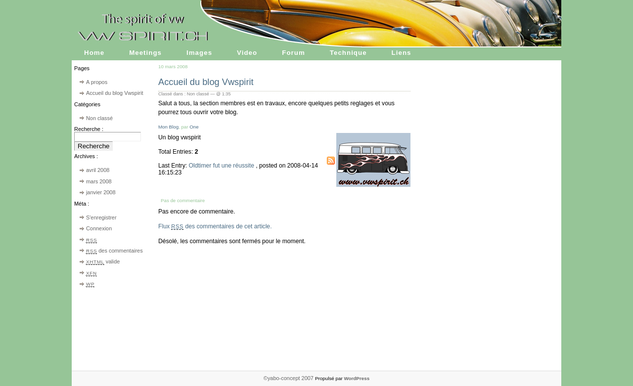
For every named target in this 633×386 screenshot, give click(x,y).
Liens (401, 52)
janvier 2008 (101, 192)
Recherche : (88, 129)
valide (103, 261)
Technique (348, 52)
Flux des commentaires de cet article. (215, 226)
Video (247, 52)
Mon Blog (168, 126)
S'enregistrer (101, 217)
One (193, 126)
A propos (96, 82)
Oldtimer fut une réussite (222, 165)
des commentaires (114, 251)
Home (94, 52)
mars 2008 (99, 181)
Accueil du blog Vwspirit (114, 93)
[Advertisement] (519, 222)
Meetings (145, 52)
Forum (293, 52)
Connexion (99, 228)
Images (199, 52)
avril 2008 (97, 170)
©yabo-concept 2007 (289, 378)
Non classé (99, 118)
